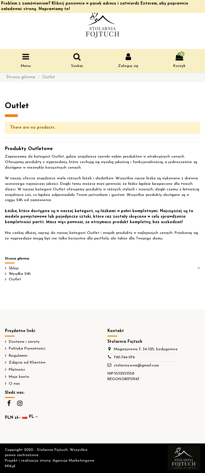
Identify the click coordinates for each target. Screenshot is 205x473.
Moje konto (19, 377)
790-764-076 (124, 357)
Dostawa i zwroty (24, 342)
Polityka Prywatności (27, 349)
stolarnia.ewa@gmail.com (136, 365)
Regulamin (18, 356)
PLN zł (13, 418)
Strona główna (17, 259)
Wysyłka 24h (20, 274)
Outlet (15, 279)
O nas (14, 384)
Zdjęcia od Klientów (27, 362)
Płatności (17, 370)
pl (30, 417)
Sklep (13, 268)
